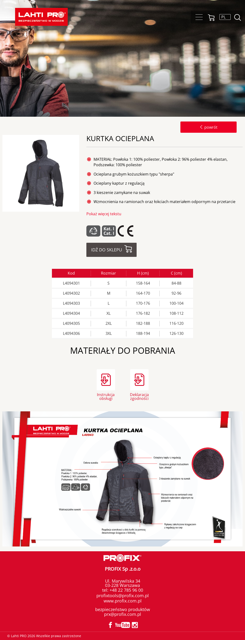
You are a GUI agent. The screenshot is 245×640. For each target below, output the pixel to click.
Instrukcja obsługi (106, 396)
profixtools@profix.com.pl (122, 595)
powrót (208, 127)
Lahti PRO (41, 17)
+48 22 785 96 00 (125, 590)
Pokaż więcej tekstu (103, 213)
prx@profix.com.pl (122, 614)
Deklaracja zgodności (139, 396)
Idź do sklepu (106, 250)
